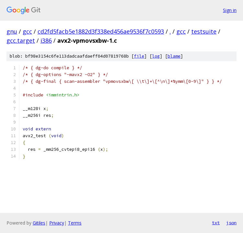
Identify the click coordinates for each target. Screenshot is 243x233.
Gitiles (39, 223)
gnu (11, 31)
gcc (27, 31)
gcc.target (20, 40)
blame (174, 56)
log (156, 56)
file (139, 56)
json (231, 223)
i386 (46, 40)
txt (216, 223)
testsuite (203, 31)
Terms (75, 223)
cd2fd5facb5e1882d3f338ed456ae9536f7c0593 (101, 31)
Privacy (56, 223)
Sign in (230, 10)
